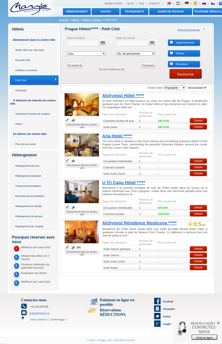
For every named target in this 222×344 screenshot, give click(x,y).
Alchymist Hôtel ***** (123, 95)
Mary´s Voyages (98, 340)
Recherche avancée (189, 29)
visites (105, 11)
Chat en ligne (204, 337)
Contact (154, 3)
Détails (198, 120)
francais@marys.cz (39, 313)
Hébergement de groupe (29, 216)
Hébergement (77, 11)
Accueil (63, 19)
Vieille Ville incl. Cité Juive (29, 50)
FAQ (141, 3)
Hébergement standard (28, 175)
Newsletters (113, 3)
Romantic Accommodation (29, 196)
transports (134, 11)
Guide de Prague (171, 11)
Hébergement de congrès (29, 226)
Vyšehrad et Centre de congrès (32, 113)
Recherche (185, 74)
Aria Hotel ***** (117, 136)
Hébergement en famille (28, 206)
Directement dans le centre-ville (34, 39)
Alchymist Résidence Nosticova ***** (139, 223)
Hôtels (75, 19)
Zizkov (19, 123)
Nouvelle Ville (22, 60)
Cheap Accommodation (28, 185)
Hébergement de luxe (27, 165)
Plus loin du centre (25, 144)
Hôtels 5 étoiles (91, 19)
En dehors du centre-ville (29, 133)
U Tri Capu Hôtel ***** (123, 182)
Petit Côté (20, 80)
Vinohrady (20, 90)
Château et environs (26, 70)
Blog (130, 3)
